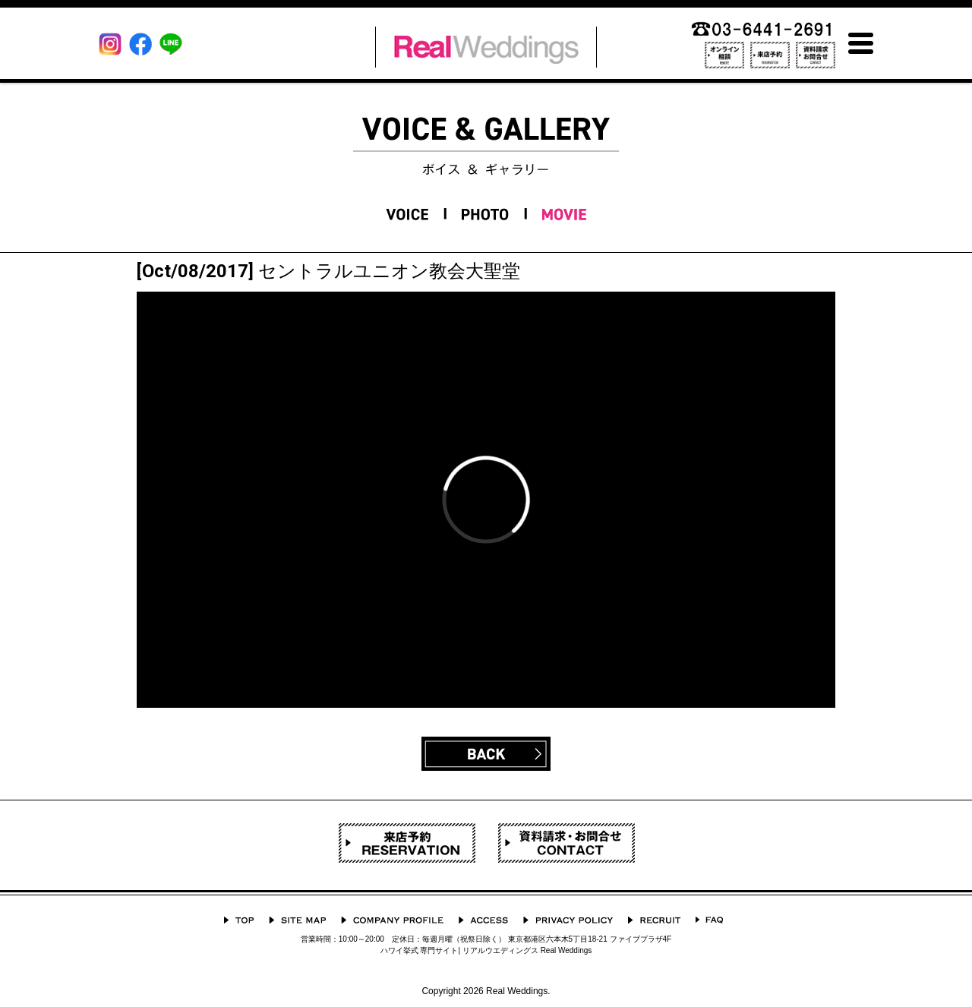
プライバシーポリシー (568, 920)
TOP (239, 920)
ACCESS (483, 920)
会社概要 (392, 920)
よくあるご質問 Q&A (709, 920)
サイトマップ (297, 920)
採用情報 (654, 920)
